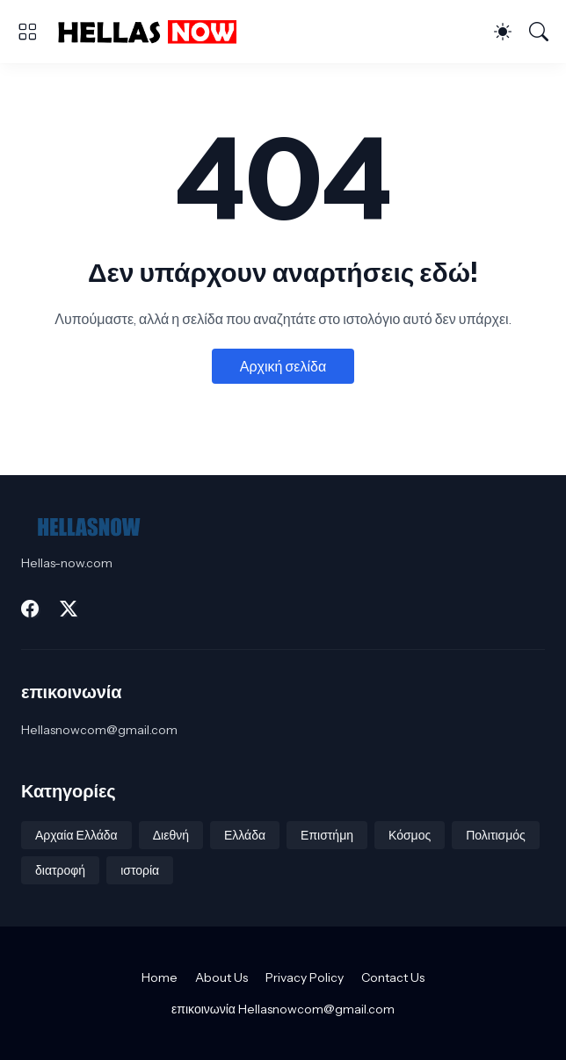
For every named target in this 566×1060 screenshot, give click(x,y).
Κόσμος (409, 835)
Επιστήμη (327, 835)
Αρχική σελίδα (283, 366)
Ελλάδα (244, 835)
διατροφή (60, 870)
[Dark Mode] (503, 31)
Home (160, 977)
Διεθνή (171, 835)
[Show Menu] (27, 31)
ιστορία (139, 870)
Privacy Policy (304, 977)
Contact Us (392, 977)
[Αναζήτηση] (539, 31)
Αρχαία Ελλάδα (76, 835)
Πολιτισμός (496, 835)
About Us (221, 977)
